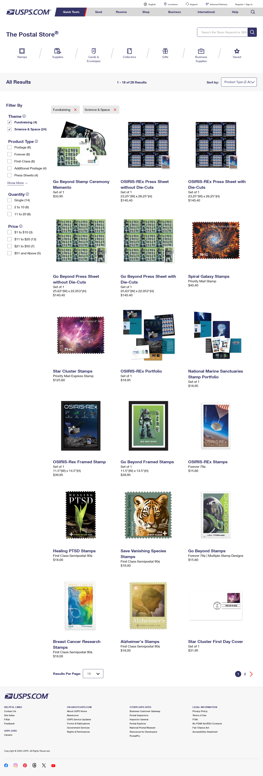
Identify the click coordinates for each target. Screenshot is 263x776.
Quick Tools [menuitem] (71, 12)
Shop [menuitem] (146, 12)
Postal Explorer (138, 723)
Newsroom (73, 715)
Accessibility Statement (205, 731)
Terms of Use (199, 715)
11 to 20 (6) (22, 214)
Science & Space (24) (30, 129)
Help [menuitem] (235, 12)
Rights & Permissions (78, 731)
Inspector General (139, 719)
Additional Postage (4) (30, 168)
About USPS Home (77, 711)
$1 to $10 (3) (23, 232)
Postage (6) (22, 147)
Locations (173, 4)
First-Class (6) (24, 161)
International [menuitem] (206, 12)
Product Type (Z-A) (237, 82)
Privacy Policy (200, 711)
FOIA (195, 719)
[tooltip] (24, 116)
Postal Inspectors (139, 715)
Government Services (78, 727)
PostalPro (135, 735)
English (148, 4)
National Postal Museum (143, 727)
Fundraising (62, 109)
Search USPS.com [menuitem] (253, 12)
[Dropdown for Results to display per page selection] (93, 673)
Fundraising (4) (25, 122)
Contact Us (10, 711)
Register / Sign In (244, 4)
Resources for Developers (143, 731)
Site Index (9, 715)
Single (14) (22, 200)
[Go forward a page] (251, 674)
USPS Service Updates (79, 719)
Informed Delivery (218, 4)
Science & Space (98, 109)
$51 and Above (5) (27, 253)
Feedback (9, 723)
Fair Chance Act (201, 727)
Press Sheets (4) (26, 175)
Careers (8, 734)
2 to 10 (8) (21, 207)
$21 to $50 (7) (24, 246)
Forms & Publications (78, 723)
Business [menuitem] (174, 12)
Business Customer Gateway (145, 711)
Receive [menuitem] (121, 12)
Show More (15, 183)
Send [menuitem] (98, 12)
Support (194, 4)
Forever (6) (22, 154)
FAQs (7, 719)
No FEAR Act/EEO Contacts (207, 723)
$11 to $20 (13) (25, 239)
